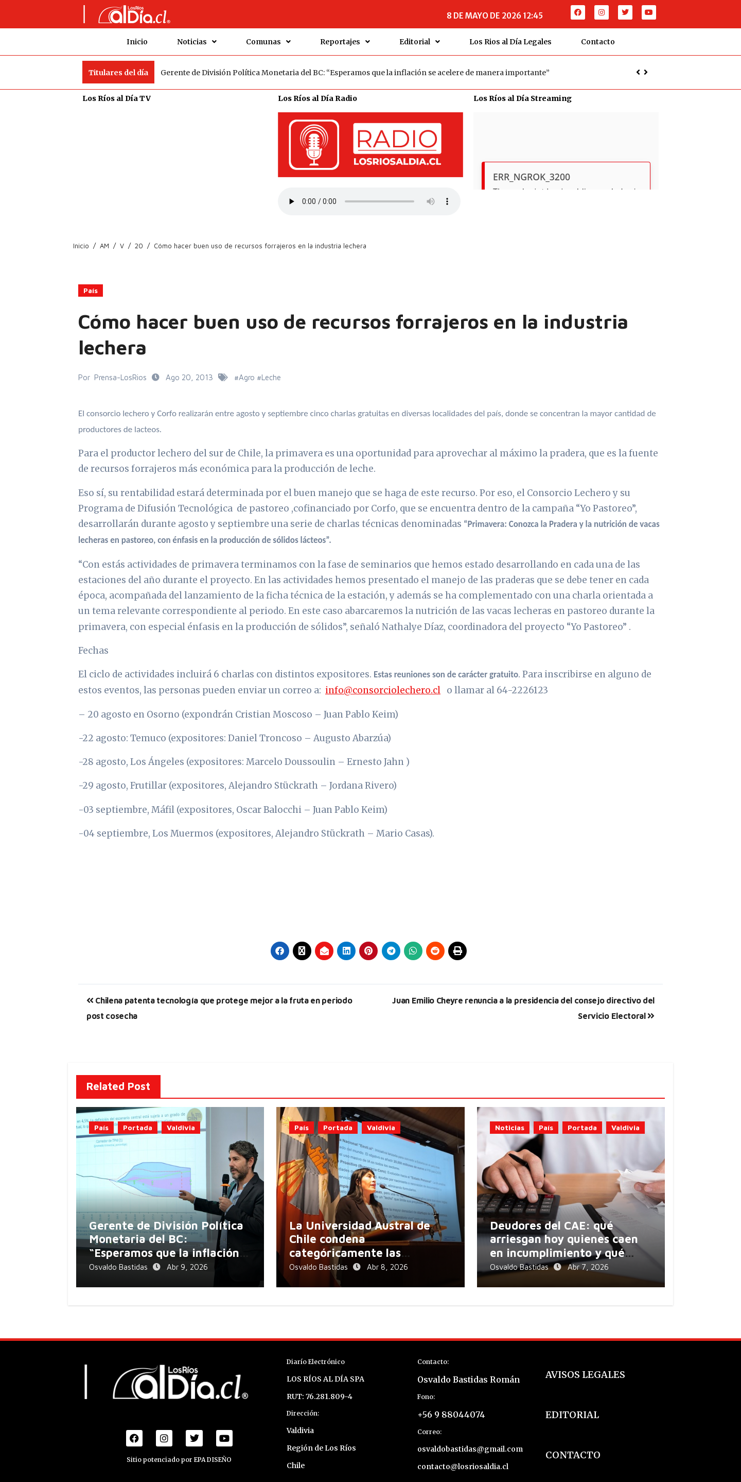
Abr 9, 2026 (187, 1258)
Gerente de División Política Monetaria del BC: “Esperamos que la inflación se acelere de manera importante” (355, 64)
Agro (247, 369)
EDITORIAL (572, 1401)
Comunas (268, 37)
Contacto (598, 37)
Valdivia (181, 1119)
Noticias (197, 37)
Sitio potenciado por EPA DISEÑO (179, 1446)
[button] (646, 64)
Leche (271, 369)
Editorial (419, 37)
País (90, 282)
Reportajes (345, 37)
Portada (137, 1119)
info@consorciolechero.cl (382, 682)
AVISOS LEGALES (585, 1361)
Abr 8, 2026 (387, 1258)
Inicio (137, 37)
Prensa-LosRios (120, 369)
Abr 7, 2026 (588, 1258)
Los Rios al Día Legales (510, 37)
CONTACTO (573, 1441)
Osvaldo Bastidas (119, 1258)
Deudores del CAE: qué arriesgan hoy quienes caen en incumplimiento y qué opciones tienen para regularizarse (564, 1245)
